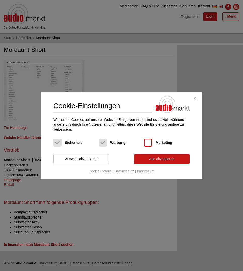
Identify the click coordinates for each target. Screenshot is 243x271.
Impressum (145, 171)
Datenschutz (124, 171)
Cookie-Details (99, 171)
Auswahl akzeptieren (81, 159)
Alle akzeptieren (161, 159)
